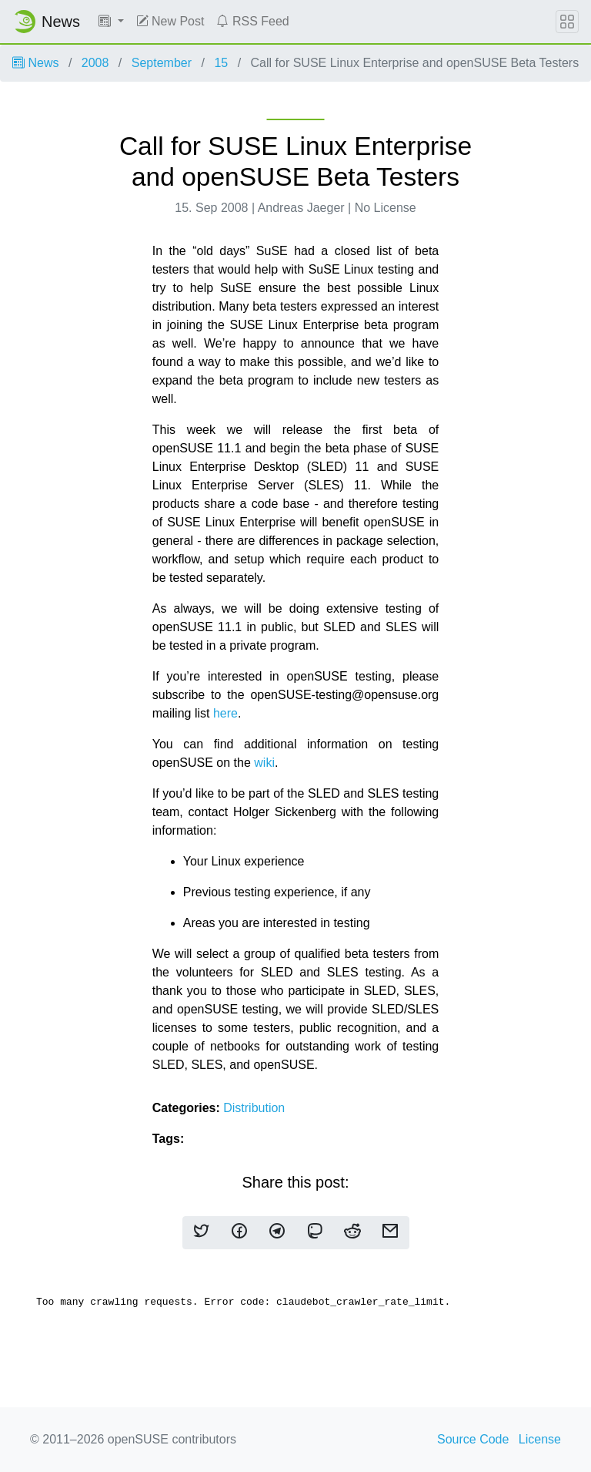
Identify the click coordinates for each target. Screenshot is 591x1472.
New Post (170, 21)
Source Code (473, 1439)
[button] (111, 21)
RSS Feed (252, 21)
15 (221, 62)
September (162, 62)
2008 (95, 62)
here (225, 713)
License (540, 1439)
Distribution (254, 1107)
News (35, 62)
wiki (264, 762)
